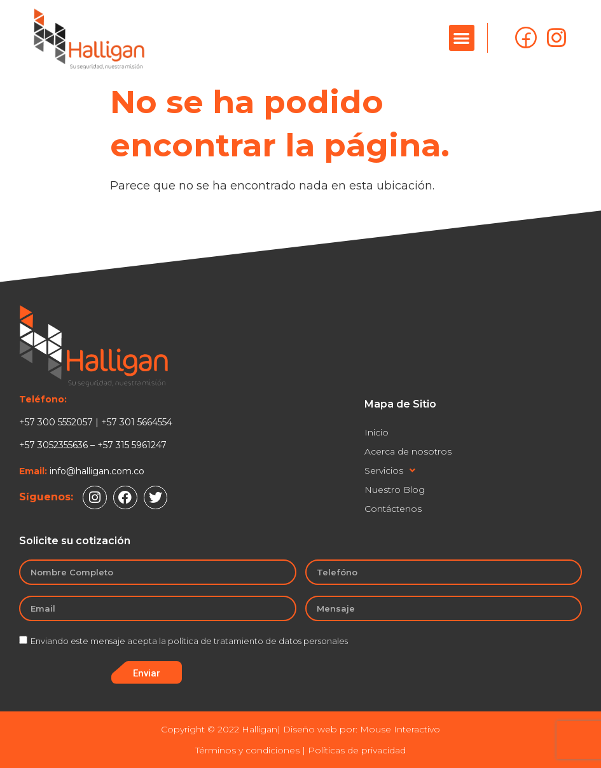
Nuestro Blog (394, 489)
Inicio (376, 432)
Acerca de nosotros (408, 451)
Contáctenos (393, 508)
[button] (462, 38)
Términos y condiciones (247, 750)
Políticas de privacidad (357, 750)
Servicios (389, 470)
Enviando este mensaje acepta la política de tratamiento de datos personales (189, 641)
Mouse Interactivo (400, 729)
